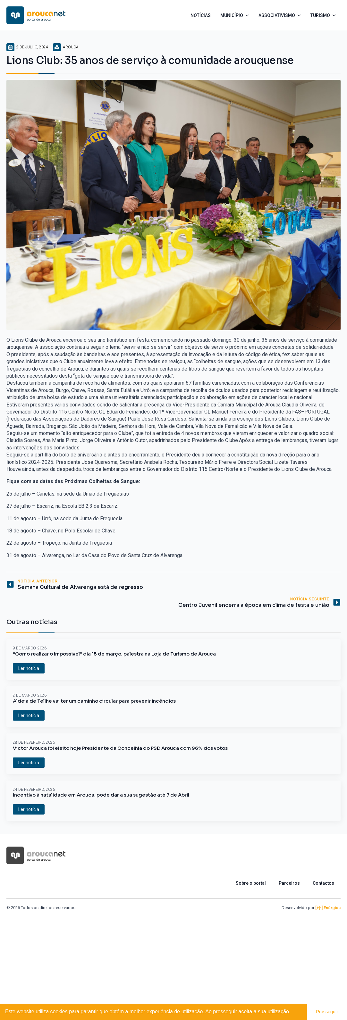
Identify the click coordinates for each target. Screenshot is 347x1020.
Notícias (200, 15)
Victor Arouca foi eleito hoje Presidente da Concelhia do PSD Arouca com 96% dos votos (120, 748)
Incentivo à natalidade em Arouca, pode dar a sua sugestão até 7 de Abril (101, 795)
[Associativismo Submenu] (300, 15)
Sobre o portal (251, 883)
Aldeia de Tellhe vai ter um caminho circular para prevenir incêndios (94, 701)
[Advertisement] (173, 959)
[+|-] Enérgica (328, 907)
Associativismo (276, 15)
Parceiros (289, 883)
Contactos (323, 883)
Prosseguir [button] (327, 1011)
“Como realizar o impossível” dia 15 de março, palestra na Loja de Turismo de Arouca (114, 654)
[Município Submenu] (248, 15)
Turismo (320, 15)
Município (231, 15)
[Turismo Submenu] (335, 15)
